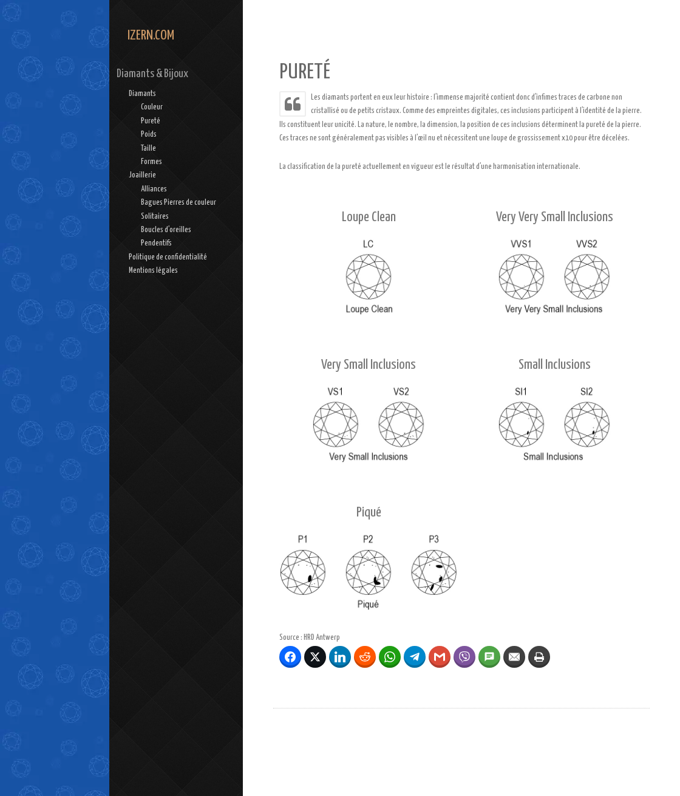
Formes (151, 162)
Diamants (142, 94)
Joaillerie (142, 175)
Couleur (152, 107)
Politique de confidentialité (168, 257)
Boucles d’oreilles (166, 230)
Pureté (150, 121)
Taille (148, 149)
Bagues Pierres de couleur (178, 203)
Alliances (154, 189)
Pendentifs (156, 243)
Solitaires (155, 217)
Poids (149, 135)
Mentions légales (153, 271)
